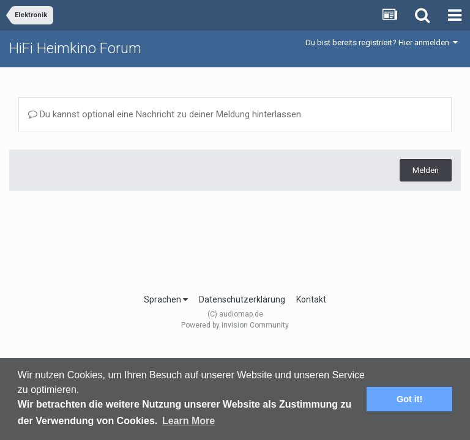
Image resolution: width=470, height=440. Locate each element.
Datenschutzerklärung (242, 299)
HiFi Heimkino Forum (75, 48)
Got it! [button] (409, 399)
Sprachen (166, 299)
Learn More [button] (188, 421)
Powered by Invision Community (235, 325)
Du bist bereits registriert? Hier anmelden (381, 42)
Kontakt (311, 299)
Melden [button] (425, 170)
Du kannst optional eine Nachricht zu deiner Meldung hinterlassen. (165, 114)
